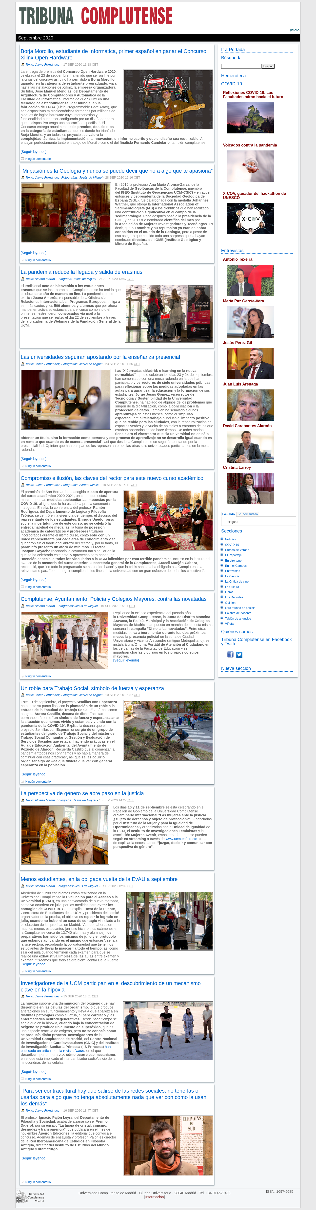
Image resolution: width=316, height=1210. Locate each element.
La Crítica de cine (237, 581)
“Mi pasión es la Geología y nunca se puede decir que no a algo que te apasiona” (117, 171)
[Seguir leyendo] (33, 152)
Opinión (230, 603)
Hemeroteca (233, 75)
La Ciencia (232, 576)
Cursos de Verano (237, 550)
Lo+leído (228, 514)
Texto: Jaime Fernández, (43, 64)
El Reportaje (233, 555)
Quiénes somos (237, 631)
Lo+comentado (248, 514)
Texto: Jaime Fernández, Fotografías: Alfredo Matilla (62, 485)
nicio (294, 30)
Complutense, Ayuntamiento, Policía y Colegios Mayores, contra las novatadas (114, 599)
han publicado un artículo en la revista (66, 1049)
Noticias (230, 539)
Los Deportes (234, 597)
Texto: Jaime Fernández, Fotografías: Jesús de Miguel (63, 177)
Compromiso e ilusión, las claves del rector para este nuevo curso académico (112, 478)
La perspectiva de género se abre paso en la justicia (82, 793)
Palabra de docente (238, 613)
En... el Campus (236, 566)
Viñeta (229, 623)
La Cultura (232, 587)
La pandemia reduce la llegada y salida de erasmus (81, 272)
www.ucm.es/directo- (182, 839)
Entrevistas (232, 250)
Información (154, 1197)
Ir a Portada (233, 49)
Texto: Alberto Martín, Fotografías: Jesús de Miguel (61, 606)
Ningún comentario (38, 159)
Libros (229, 592)
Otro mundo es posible (240, 608)
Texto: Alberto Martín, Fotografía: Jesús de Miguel (60, 279)
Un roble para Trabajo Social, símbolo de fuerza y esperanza (92, 688)
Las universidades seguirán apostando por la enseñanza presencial (100, 357)
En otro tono (233, 560)
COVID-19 (231, 83)
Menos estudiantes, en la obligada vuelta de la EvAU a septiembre (99, 879)
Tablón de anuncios (238, 618)
